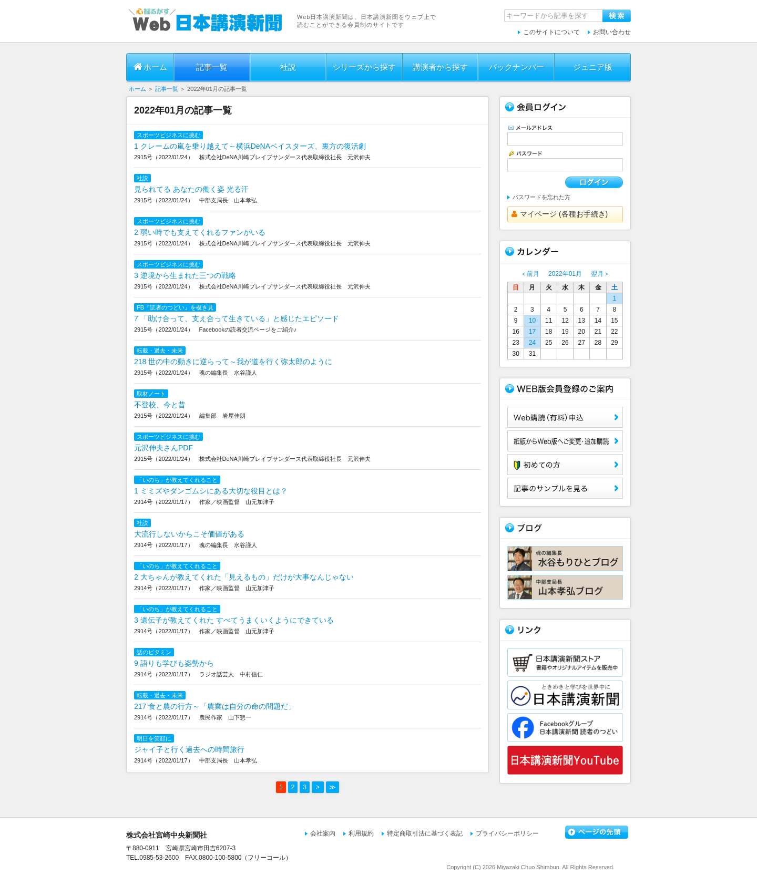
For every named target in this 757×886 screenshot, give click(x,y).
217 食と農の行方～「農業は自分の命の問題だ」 (214, 706)
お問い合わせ (612, 32)
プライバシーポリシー (507, 833)
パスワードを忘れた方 (541, 197)
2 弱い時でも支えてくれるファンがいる (199, 232)
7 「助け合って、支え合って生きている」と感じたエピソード (236, 318)
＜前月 (529, 273)
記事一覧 (212, 67)
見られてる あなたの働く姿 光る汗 (191, 189)
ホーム (150, 66)
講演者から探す (440, 67)
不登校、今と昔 (160, 404)
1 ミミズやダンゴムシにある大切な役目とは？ (211, 491)
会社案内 (322, 833)
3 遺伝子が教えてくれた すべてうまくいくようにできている (234, 620)
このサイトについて (551, 32)
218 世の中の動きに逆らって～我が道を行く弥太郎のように (233, 361)
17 (532, 331)
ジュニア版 (592, 67)
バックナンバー (516, 67)
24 (532, 342)
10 (532, 320)
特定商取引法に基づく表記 (425, 833)
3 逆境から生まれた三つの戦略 (185, 275)
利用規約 (361, 833)
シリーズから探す (364, 67)
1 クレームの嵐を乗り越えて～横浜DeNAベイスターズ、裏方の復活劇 (250, 146)
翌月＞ (600, 273)
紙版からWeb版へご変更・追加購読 (565, 440)
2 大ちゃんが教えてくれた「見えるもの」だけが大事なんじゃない (244, 577)
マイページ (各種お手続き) (560, 214)
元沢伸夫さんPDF (163, 448)
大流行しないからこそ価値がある (189, 534)
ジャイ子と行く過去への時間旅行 (189, 749)
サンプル (565, 488)
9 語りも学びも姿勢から (174, 663)
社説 (288, 67)
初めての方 (565, 464)
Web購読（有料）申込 (565, 417)
